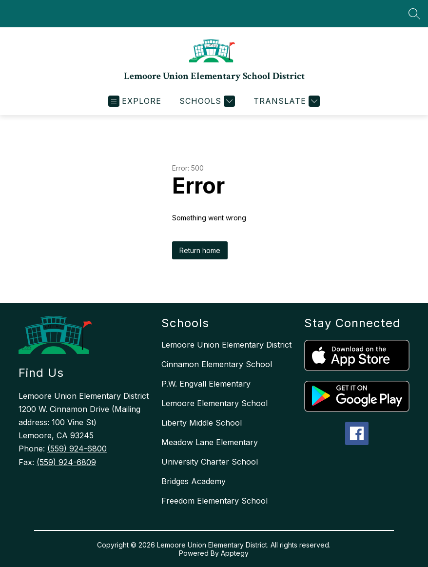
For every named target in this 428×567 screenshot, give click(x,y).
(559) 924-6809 (66, 462)
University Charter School (209, 462)
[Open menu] (134, 101)
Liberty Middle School (201, 423)
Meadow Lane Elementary (209, 442)
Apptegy (235, 553)
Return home (199, 250)
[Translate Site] (285, 101)
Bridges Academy (193, 481)
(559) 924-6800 (77, 448)
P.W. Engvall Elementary (206, 384)
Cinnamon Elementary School (216, 364)
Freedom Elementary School (214, 501)
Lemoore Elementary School (214, 403)
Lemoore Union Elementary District (226, 345)
